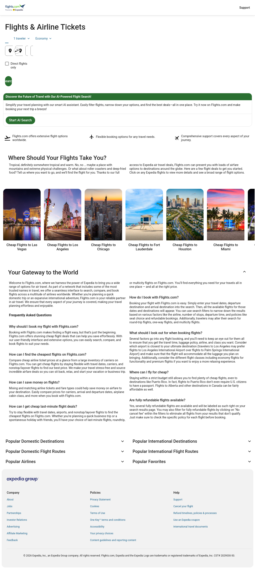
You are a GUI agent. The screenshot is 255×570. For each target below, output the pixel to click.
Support (244, 7)
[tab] (15, 38)
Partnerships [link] (14, 513)
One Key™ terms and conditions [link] (107, 519)
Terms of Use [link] (97, 513)
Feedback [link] (12, 540)
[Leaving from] (45, 51)
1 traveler (214, 38)
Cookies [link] (94, 506)
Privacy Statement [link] (100, 499)
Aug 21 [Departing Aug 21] (184, 52)
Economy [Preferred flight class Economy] (236, 38)
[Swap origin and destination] (87, 51)
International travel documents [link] (190, 526)
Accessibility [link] (97, 526)
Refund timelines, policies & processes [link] (195, 513)
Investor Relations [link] (17, 519)
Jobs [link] (9, 506)
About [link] (10, 499)
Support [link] (177, 499)
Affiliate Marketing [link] (17, 533)
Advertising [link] (13, 526)
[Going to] (128, 51)
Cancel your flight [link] (183, 506)
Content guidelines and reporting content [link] (113, 540)
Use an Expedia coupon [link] (186, 519)
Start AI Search (20, 120)
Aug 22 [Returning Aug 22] (226, 52)
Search (24, 77)
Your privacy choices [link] (101, 533)
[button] (127, 272)
